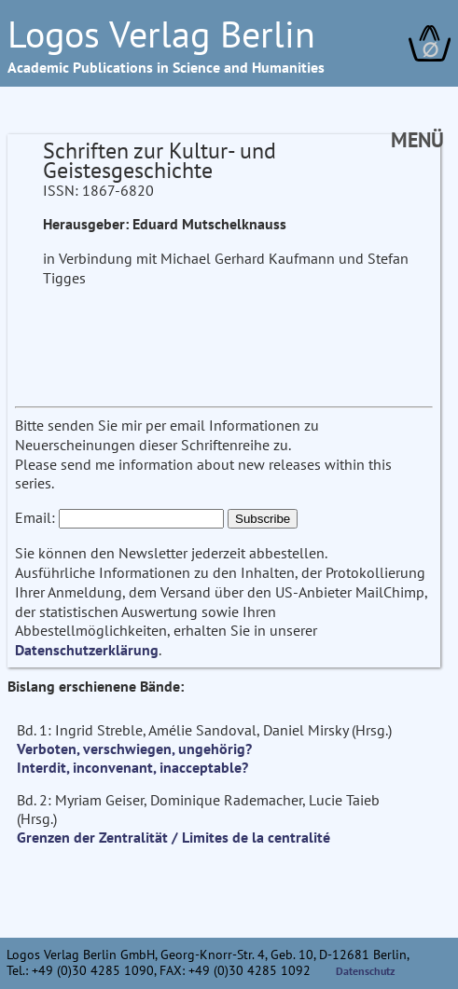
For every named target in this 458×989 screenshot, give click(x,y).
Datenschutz (366, 971)
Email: (35, 517)
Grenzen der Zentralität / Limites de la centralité (173, 837)
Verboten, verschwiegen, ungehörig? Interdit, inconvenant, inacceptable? (134, 757)
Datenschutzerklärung (87, 649)
